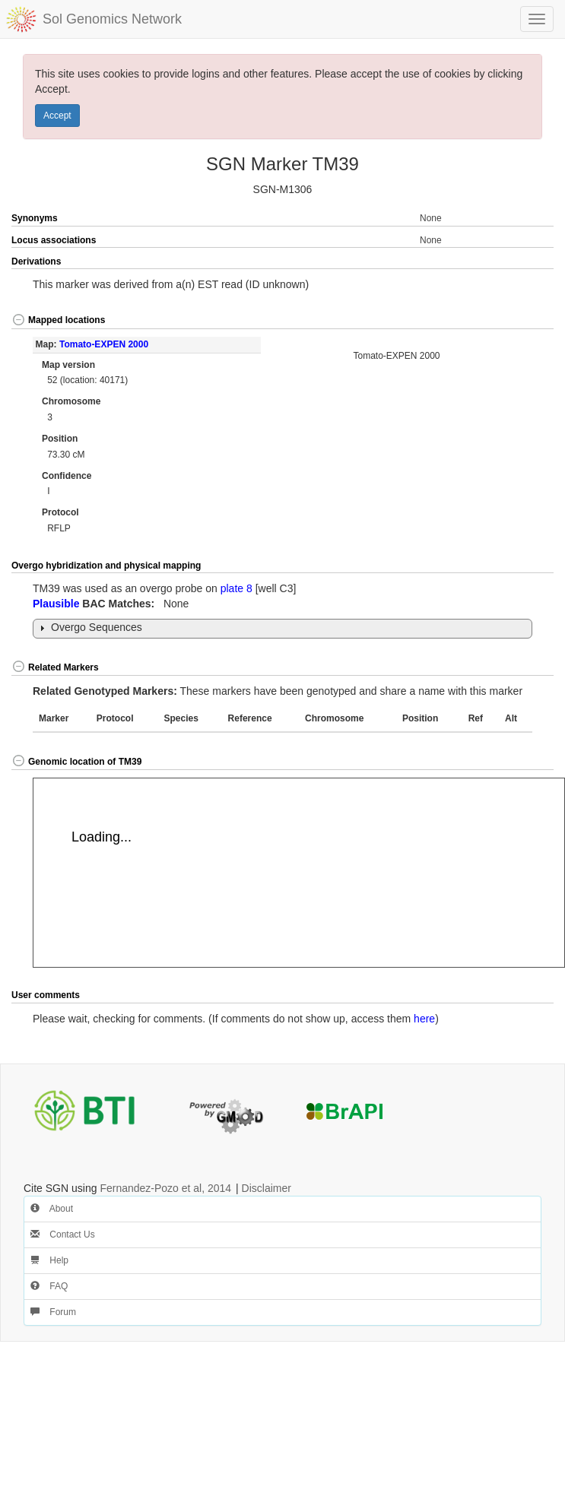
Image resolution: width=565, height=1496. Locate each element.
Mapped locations (58, 320)
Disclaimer (266, 1188)
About (51, 1208)
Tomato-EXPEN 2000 (103, 344)
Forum (53, 1312)
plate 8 (236, 588)
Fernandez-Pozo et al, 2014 (165, 1188)
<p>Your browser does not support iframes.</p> (299, 873)
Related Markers (55, 667)
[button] (527, 262)
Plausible (56, 603)
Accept (57, 115)
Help (49, 1260)
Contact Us (62, 1234)
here (424, 1019)
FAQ (49, 1286)
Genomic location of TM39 (76, 761)
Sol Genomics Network (112, 19)
